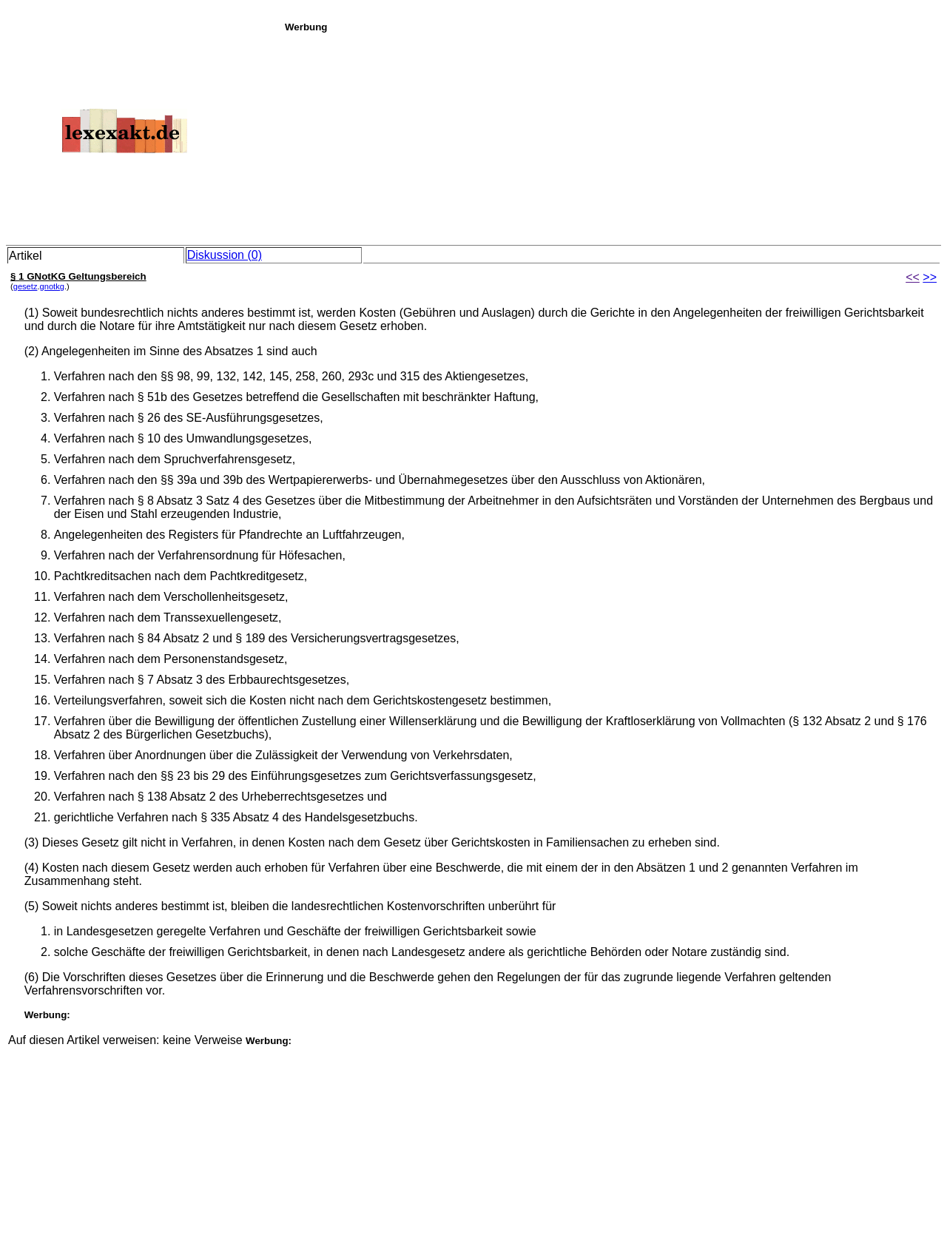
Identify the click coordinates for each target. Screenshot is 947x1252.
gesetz (25, 286)
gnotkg (52, 286)
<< (913, 277)
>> (930, 277)
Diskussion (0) (224, 255)
